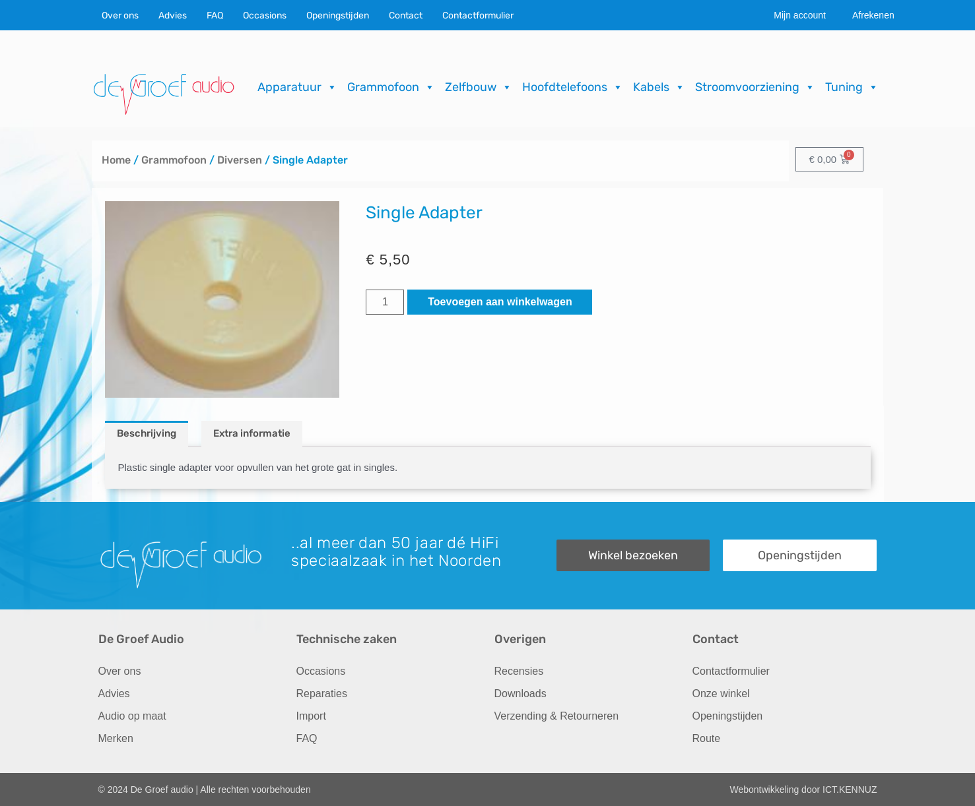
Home (116, 160)
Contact (405, 15)
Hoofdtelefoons (572, 87)
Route (706, 738)
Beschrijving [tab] (146, 433)
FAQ (215, 15)
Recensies (519, 671)
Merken (115, 738)
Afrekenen (873, 15)
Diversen (239, 160)
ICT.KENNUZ (850, 789)
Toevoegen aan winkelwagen (500, 301)
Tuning (852, 87)
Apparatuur (297, 87)
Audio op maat (132, 716)
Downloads (520, 693)
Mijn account (800, 15)
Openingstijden (337, 15)
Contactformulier (478, 15)
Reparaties (321, 693)
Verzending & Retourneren (556, 716)
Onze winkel (721, 693)
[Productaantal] (385, 302)
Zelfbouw (478, 87)
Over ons (120, 15)
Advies (172, 15)
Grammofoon (391, 87)
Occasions (264, 15)
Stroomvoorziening (755, 87)
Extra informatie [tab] (251, 433)
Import (311, 716)
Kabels (659, 87)
